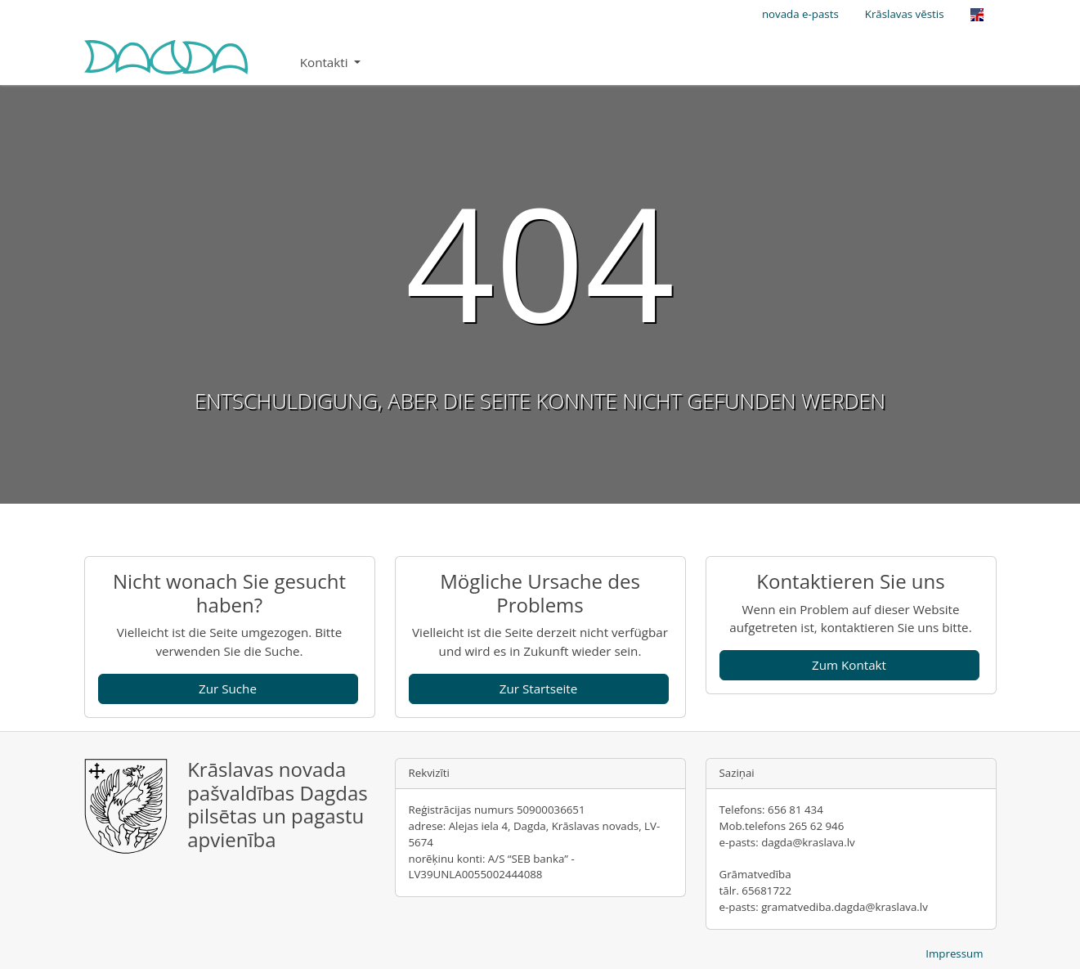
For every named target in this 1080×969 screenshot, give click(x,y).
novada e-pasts (800, 14)
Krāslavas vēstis (904, 14)
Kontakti (326, 62)
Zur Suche (228, 688)
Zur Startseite (539, 688)
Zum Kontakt (849, 665)
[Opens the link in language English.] (977, 14)
